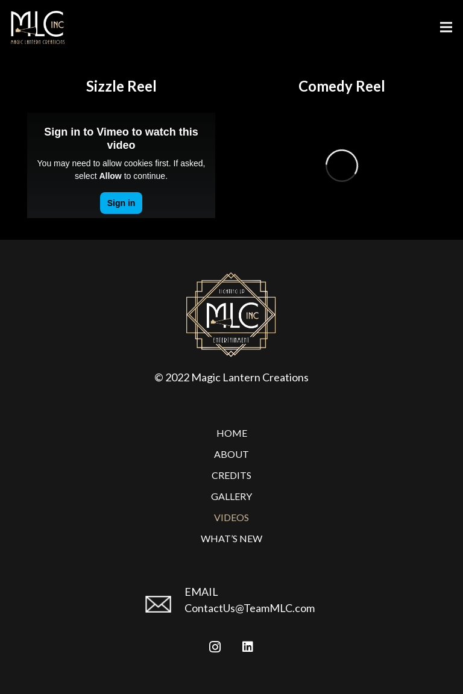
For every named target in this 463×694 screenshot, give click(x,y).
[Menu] (446, 27)
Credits (231, 475)
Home (231, 433)
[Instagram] (215, 647)
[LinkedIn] (248, 647)
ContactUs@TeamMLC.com (249, 607)
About (231, 454)
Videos (231, 517)
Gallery (231, 496)
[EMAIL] (163, 609)
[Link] (38, 27)
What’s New (231, 538)
